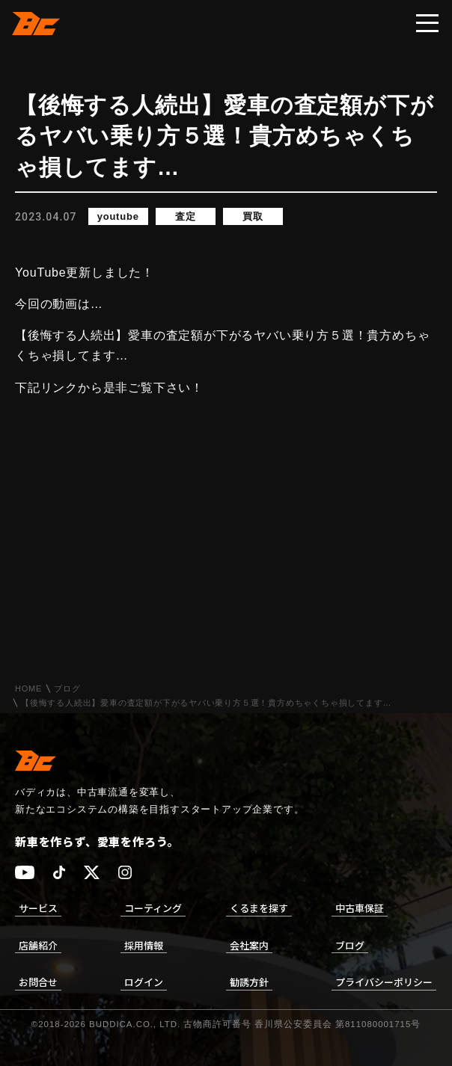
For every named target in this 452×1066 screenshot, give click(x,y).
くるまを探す (259, 908)
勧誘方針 (249, 982)
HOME (28, 689)
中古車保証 (359, 908)
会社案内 (249, 945)
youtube (118, 216)
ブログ (67, 689)
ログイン (143, 982)
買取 (252, 216)
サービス (38, 908)
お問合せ (38, 982)
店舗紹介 (38, 945)
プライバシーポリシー (384, 982)
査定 (185, 216)
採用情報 (143, 945)
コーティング (153, 908)
